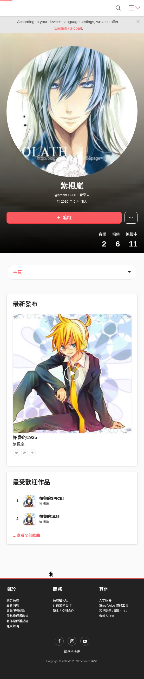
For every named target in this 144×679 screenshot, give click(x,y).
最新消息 (12, 605)
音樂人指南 (107, 616)
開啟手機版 (72, 652)
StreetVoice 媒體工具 (113, 605)
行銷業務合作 (62, 605)
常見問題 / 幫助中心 (113, 611)
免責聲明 (12, 626)
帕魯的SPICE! (51, 498)
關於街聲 (12, 600)
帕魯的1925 (25, 437)
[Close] (138, 22)
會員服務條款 (15, 611)
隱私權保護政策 (17, 616)
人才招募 (105, 600)
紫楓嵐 (18, 444)
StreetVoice (27, 8)
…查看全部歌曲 (26, 535)
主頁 (17, 272)
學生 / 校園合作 (63, 611)
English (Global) (68, 28)
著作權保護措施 (17, 621)
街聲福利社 (60, 600)
